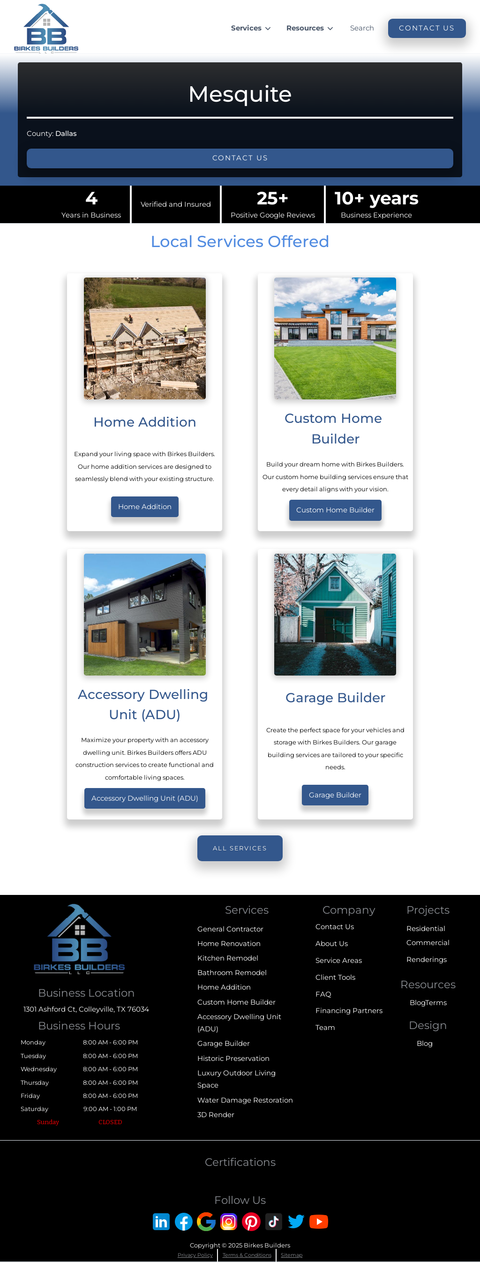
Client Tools (335, 977)
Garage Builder (335, 794)
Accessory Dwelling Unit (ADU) (144, 798)
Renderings (426, 959)
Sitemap (291, 1255)
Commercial (428, 942)
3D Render (215, 1114)
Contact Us (334, 926)
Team (325, 1027)
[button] (251, 28)
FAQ (323, 994)
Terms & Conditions (247, 1255)
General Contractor (230, 928)
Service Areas (338, 960)
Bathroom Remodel (232, 972)
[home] (46, 28)
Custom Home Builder (335, 509)
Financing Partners (348, 1010)
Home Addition (145, 506)
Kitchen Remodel (227, 958)
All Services (240, 848)
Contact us (240, 157)
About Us (331, 943)
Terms (436, 1002)
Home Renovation (229, 943)
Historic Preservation (233, 1058)
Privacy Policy (195, 1255)
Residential (425, 928)
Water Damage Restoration (245, 1100)
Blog (417, 1002)
